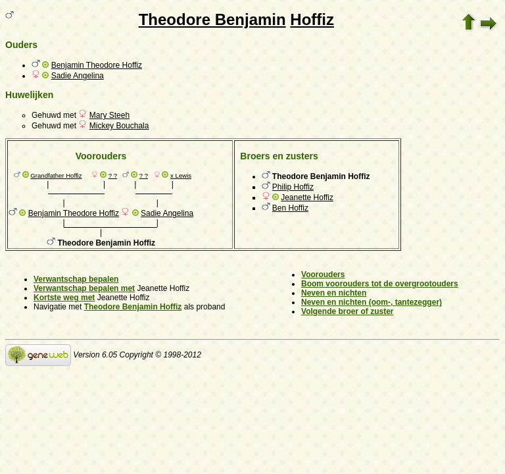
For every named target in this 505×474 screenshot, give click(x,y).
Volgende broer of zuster (347, 311)
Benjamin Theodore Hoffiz (96, 65)
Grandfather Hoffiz (56, 175)
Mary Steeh (109, 115)
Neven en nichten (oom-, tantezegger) (371, 302)
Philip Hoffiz (293, 187)
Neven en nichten (333, 293)
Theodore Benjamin (212, 19)
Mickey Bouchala (119, 125)
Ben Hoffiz (290, 208)
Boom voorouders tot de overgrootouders (379, 283)
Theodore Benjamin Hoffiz (133, 306)
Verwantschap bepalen (76, 279)
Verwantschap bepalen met (84, 288)
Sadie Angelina (77, 75)
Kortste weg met (64, 297)
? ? (112, 175)
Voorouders (323, 274)
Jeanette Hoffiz (307, 197)
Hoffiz (312, 19)
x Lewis (180, 175)
